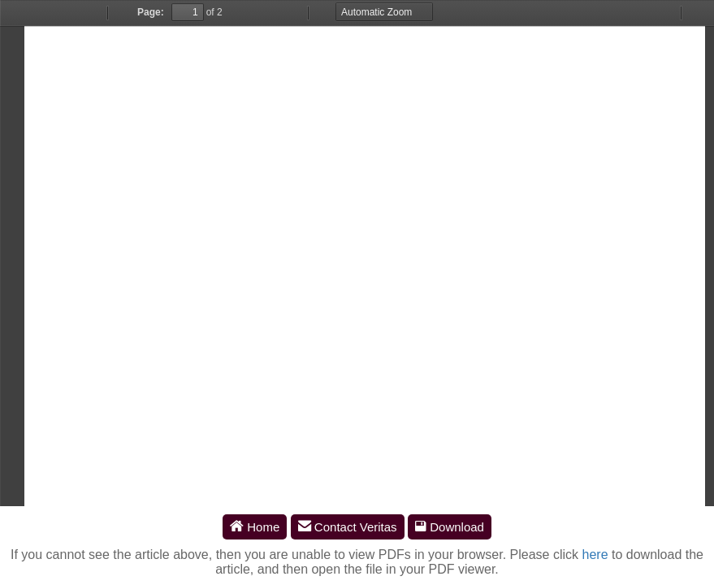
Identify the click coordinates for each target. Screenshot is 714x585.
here (595, 554)
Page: (150, 12)
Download (449, 526)
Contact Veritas (347, 526)
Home (254, 526)
